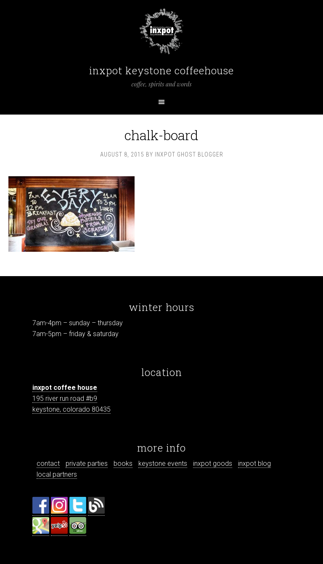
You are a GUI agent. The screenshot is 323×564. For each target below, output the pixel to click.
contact (48, 463)
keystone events (162, 463)
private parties (87, 463)
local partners (57, 474)
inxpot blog (254, 463)
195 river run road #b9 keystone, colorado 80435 (71, 398)
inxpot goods (212, 463)
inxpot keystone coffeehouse (161, 70)
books (123, 463)
